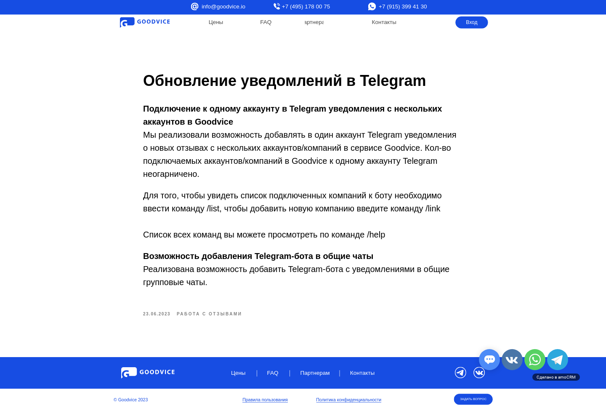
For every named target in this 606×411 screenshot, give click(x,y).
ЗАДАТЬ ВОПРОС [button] (473, 399)
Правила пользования (265, 400)
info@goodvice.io (223, 6)
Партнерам (314, 22)
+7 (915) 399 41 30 (403, 6)
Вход (471, 22)
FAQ (265, 22)
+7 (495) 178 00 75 (306, 6)
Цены (216, 22)
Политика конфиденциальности (348, 400)
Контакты (384, 22)
